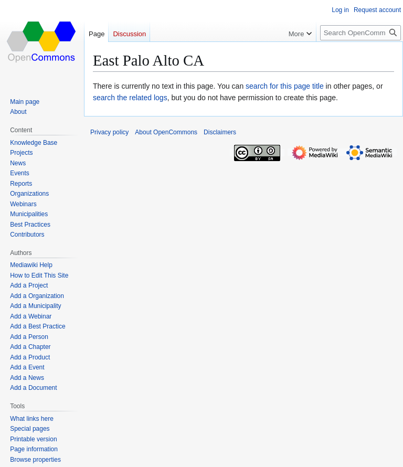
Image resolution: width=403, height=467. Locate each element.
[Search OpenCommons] (360, 32)
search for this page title (285, 86)
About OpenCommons (166, 132)
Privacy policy (109, 132)
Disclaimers (220, 132)
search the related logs (130, 97)
